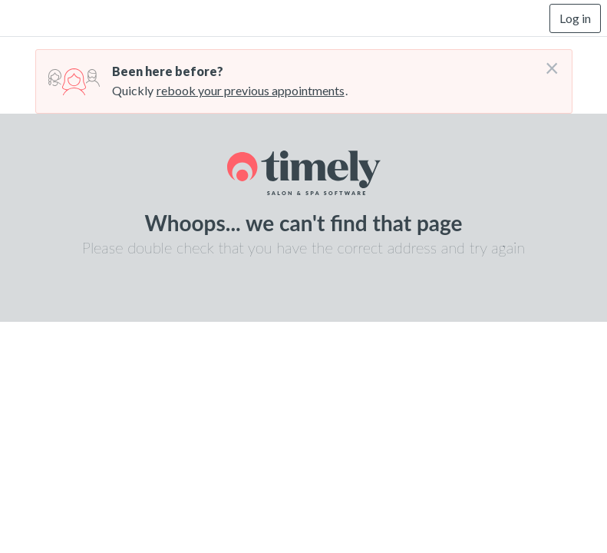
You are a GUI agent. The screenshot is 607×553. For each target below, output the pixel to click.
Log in (575, 18)
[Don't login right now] (547, 62)
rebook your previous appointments (251, 90)
